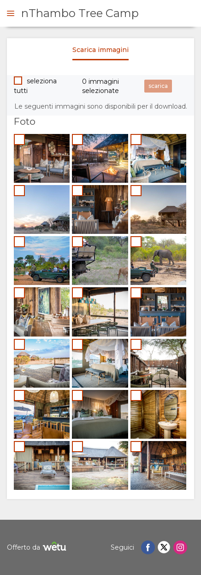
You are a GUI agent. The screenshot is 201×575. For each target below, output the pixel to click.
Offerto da (38, 547)
